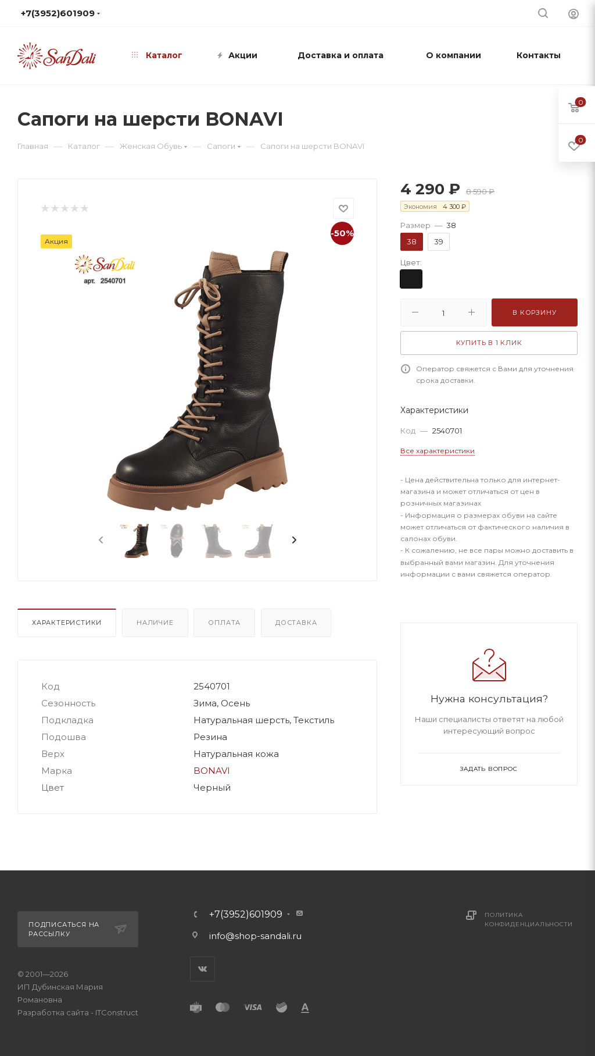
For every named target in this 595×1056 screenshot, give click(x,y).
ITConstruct (116, 1012)
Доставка (296, 622)
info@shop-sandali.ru (255, 935)
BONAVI (211, 770)
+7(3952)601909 (245, 914)
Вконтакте (202, 969)
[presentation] (100, 540)
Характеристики (67, 622)
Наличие (155, 622)
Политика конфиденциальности (528, 919)
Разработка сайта (53, 1012)
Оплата (224, 622)
